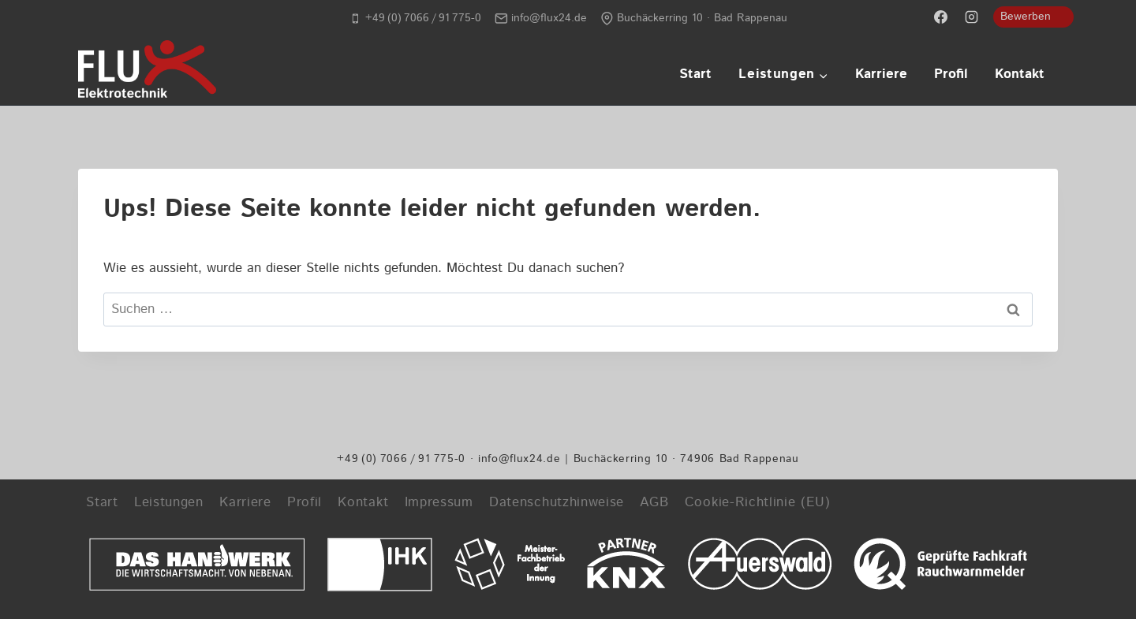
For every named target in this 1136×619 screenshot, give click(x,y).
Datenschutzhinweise (556, 502)
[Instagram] (971, 16)
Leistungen (169, 502)
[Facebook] (941, 16)
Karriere (881, 74)
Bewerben (1025, 16)
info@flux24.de (519, 458)
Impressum (439, 502)
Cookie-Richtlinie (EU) (758, 502)
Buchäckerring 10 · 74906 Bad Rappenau (686, 458)
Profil (951, 74)
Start (695, 74)
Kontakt (1019, 74)
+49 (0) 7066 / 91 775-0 (401, 458)
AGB (654, 502)
